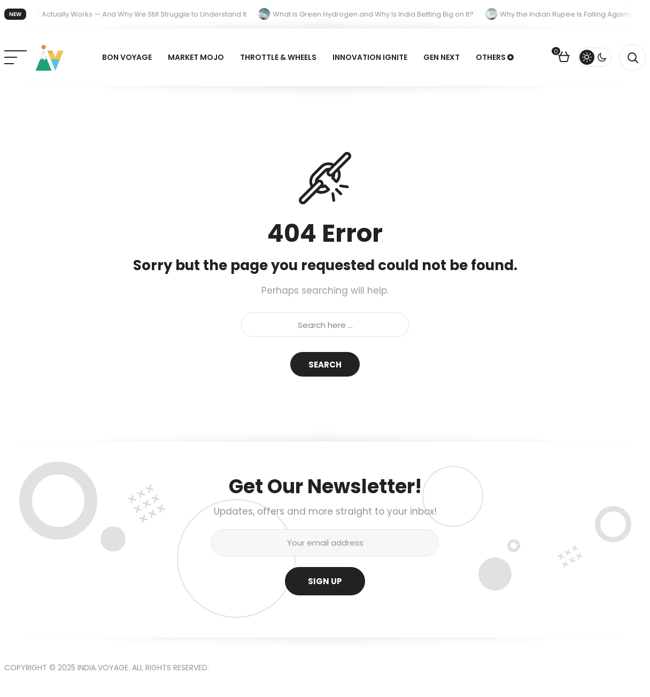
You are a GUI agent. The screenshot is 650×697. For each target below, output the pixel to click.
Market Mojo (196, 57)
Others (491, 57)
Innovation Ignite (369, 57)
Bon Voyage (127, 57)
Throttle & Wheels (278, 57)
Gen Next (441, 57)
